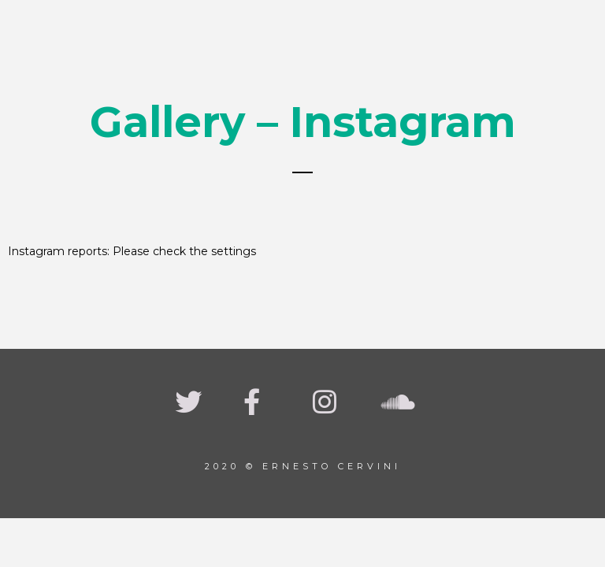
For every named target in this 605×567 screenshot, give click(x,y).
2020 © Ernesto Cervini (303, 466)
